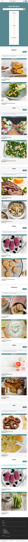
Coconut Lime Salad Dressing (6, 340)
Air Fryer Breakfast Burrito (5, 79)
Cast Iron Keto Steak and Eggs (6, 197)
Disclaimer (23, 540)
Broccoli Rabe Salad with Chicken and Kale (8, 160)
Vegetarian (14, 43)
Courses (3, 525)
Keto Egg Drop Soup (4, 455)
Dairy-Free (14, 40)
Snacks (2, 254)
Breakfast (14, 16)
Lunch (14, 22)
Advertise (17, 540)
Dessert (14, 18)
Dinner (14, 19)
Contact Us (5, 530)
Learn (3, 520)
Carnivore (14, 39)
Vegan (14, 42)
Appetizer (14, 15)
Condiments (14, 17)
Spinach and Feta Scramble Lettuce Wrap (8, 103)
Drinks (14, 20)
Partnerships (5, 531)
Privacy (19, 540)
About (4, 529)
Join (26, 1)
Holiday (14, 21)
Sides (14, 23)
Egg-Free (14, 41)
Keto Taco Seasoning (4, 316)
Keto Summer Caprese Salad (6, 137)
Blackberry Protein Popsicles (6, 255)
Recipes (3, 522)
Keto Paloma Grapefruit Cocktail (6, 374)
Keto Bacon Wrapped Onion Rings (7, 431)
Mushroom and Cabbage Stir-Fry (6, 221)
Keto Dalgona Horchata (5, 397)
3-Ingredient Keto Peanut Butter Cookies (8, 279)
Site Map (25, 540)
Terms (21, 540)
